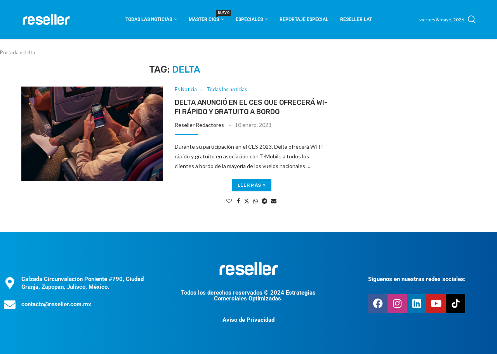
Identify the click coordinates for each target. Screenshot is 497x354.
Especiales (249, 19)
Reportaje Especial (304, 19)
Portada (9, 52)
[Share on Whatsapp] (255, 201)
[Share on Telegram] (264, 201)
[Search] (472, 19)
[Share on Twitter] (246, 201)
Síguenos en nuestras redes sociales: (417, 279)
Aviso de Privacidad (248, 319)
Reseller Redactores (199, 124)
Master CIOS (206, 17)
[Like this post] (229, 201)
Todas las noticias (148, 19)
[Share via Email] (273, 201)
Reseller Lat (356, 19)
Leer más (252, 185)
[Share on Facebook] (238, 201)
